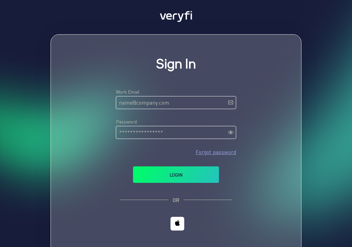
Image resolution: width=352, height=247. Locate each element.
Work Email (128, 92)
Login (176, 175)
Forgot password (216, 152)
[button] (177, 224)
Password (126, 122)
